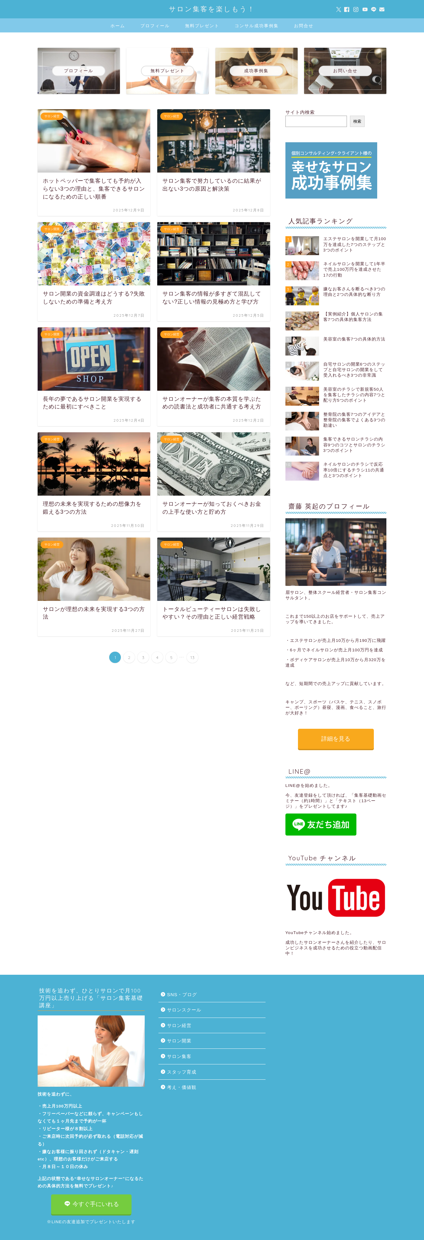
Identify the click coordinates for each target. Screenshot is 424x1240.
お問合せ (304, 25)
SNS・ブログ (182, 994)
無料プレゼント (202, 25)
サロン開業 (179, 1040)
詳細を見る (335, 738)
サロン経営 (179, 1025)
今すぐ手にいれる (91, 1204)
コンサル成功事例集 (257, 25)
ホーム (117, 25)
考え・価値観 (181, 1087)
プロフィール (155, 25)
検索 (357, 121)
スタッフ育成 (181, 1071)
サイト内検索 (300, 112)
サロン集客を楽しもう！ (212, 9)
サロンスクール (184, 1009)
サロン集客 (179, 1056)
